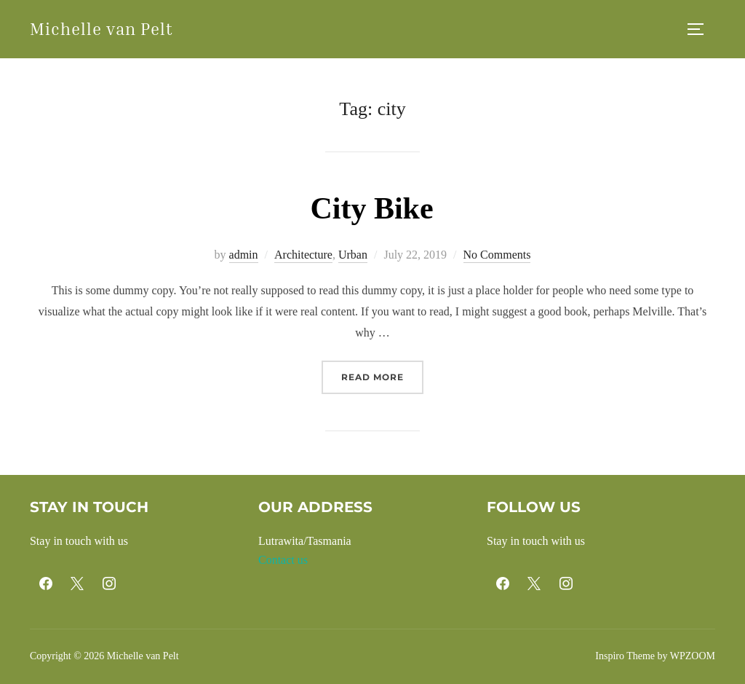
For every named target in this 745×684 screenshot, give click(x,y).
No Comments (497, 254)
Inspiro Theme (625, 655)
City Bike (371, 208)
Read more (382, 375)
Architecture (303, 254)
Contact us (283, 560)
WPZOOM (692, 655)
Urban (352, 254)
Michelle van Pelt (101, 29)
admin (243, 254)
